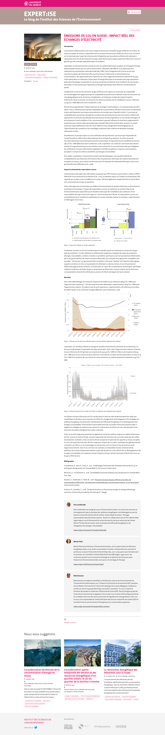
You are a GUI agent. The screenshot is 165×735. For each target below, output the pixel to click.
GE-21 (83, 726)
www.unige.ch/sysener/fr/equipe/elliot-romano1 (92, 606)
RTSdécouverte (102, 726)
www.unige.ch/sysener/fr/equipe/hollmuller (90, 530)
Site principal (135, 12)
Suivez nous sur (28, 728)
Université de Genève (32, 3)
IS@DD (121, 726)
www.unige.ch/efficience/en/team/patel (89, 564)
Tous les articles (135, 30)
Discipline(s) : (28, 81)
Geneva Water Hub (68, 726)
